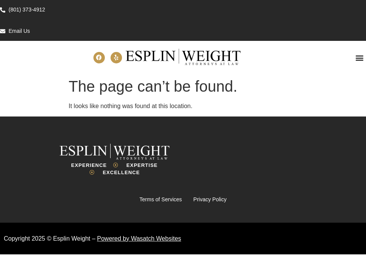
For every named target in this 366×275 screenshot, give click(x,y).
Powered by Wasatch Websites (139, 238)
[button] (359, 57)
